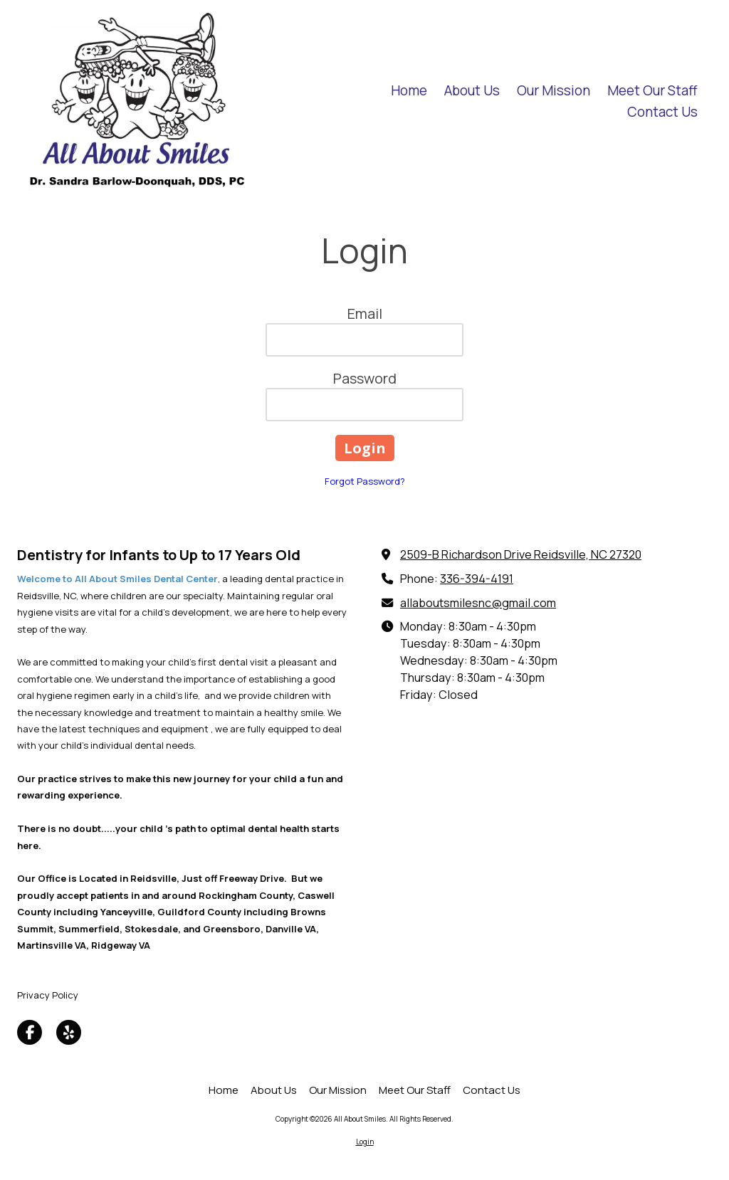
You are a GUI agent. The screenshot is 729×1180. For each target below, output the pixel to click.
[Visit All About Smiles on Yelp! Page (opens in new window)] (68, 1032)
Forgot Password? (365, 481)
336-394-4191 (476, 578)
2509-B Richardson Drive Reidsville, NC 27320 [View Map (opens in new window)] (520, 554)
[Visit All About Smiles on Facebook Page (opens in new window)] (29, 1032)
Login (365, 1142)
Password (365, 378)
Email (364, 313)
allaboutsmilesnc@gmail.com (478, 603)
